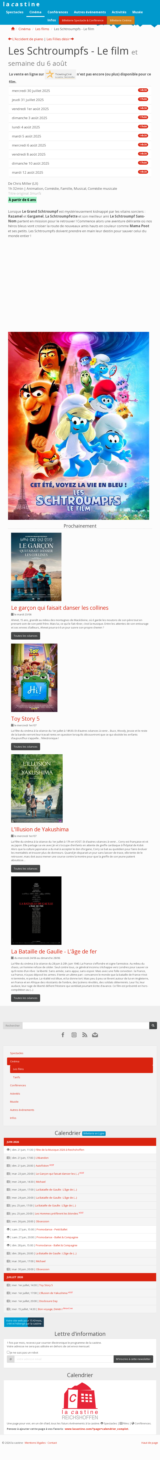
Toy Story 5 (25, 718)
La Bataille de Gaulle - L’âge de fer (54, 951)
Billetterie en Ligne (93, 1133)
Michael (41, 1181)
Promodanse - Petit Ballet (51, 1229)
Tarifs (16, 1077)
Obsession (42, 1221)
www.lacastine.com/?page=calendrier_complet (96, 1429)
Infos (52, 20)
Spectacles (14, 12)
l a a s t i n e (21, 4)
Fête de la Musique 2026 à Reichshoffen (60, 1149)
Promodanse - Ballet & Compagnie (57, 1237)
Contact (52, 1443)
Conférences (58, 12)
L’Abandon (42, 1158)
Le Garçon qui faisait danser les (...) (57, 1173)
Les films (42, 29)
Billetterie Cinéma (120, 20)
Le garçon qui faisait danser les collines (59, 607)
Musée (137, 12)
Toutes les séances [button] (25, 636)
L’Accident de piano (25, 39)
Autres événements (90, 12)
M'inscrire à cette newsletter (133, 1359)
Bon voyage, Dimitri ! (50, 1309)
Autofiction (42, 1165)
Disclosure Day (48, 1301)
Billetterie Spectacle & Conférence (83, 20)
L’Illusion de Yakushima (40, 829)
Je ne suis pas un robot (22, 1352)
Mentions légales (35, 1443)
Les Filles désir (60, 39)
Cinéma (35, 12)
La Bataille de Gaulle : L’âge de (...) (56, 1189)
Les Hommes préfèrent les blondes (56, 1213)
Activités (119, 12)
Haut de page (149, 1443)
